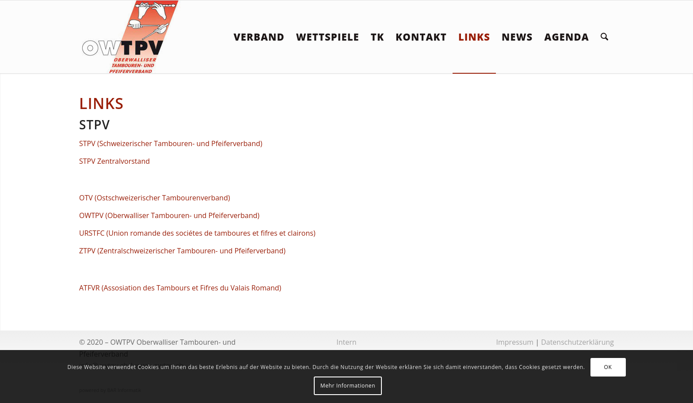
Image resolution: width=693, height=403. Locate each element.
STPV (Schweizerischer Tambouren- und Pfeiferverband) (171, 143)
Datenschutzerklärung (577, 342)
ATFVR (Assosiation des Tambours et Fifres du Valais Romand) (180, 288)
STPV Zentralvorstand (114, 161)
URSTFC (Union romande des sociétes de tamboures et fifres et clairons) (197, 233)
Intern (346, 342)
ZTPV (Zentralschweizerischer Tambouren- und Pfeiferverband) (182, 251)
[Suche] (604, 36)
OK (608, 367)
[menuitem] (259, 36)
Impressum (514, 342)
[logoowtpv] (131, 36)
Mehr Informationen (347, 385)
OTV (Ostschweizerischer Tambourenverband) (154, 198)
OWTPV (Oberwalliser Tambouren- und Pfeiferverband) (169, 215)
